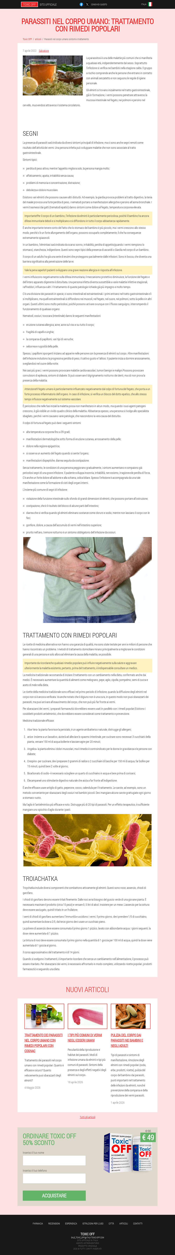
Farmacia (38, 1223)
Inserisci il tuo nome (33, 1152)
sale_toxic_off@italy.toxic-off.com (87, 1237)
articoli (123, 1223)
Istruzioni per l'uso (92, 1223)
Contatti (137, 1223)
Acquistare (54, 1195)
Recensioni (54, 1223)
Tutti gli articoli (87, 1117)
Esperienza (71, 1223)
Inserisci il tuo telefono (35, 1170)
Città (111, 1223)
